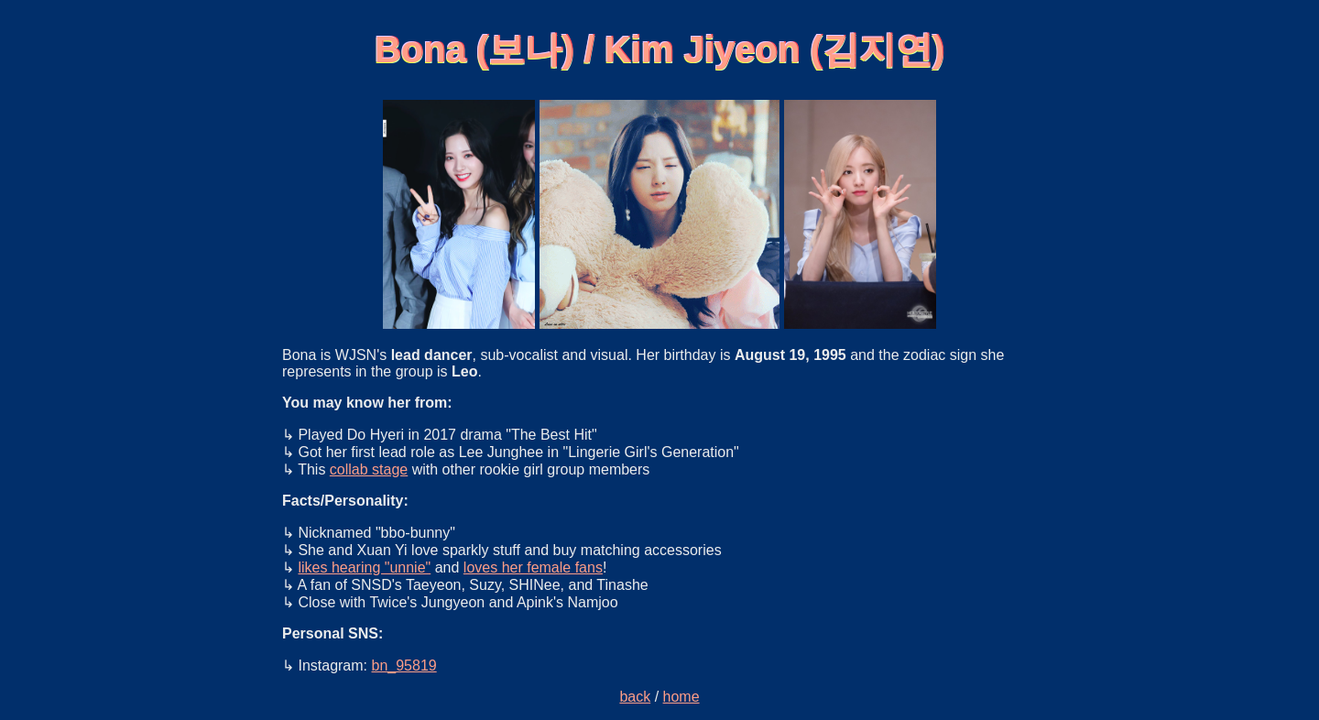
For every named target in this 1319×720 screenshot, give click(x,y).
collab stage (369, 469)
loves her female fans (533, 567)
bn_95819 (403, 665)
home (681, 696)
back (634, 696)
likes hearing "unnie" (364, 567)
